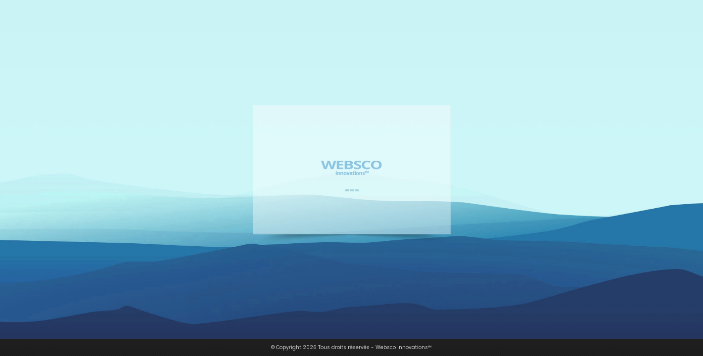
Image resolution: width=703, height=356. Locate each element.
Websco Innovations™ (403, 347)
